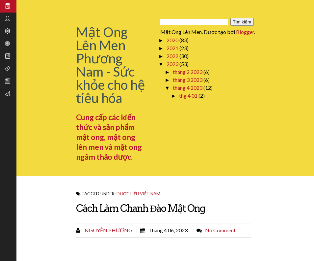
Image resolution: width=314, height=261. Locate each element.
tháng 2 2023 (188, 72)
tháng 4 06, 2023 (168, 230)
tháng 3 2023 (188, 80)
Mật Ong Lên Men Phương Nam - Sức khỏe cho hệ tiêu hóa (110, 65)
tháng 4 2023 (188, 87)
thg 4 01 (188, 95)
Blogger (245, 32)
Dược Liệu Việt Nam (138, 193)
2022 (173, 56)
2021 (173, 48)
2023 (173, 64)
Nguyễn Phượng (108, 230)
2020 (173, 40)
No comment (220, 230)
